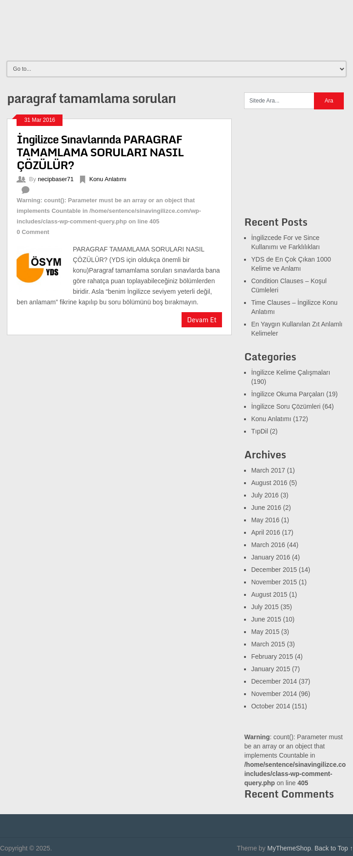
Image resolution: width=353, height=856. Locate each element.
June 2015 (266, 619)
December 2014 (274, 681)
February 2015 (272, 656)
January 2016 (270, 557)
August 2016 (269, 482)
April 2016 (265, 532)
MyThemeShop (289, 848)
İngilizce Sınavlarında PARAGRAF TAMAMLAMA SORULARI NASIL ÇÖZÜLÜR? (100, 152)
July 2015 (265, 607)
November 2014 (274, 693)
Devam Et (201, 319)
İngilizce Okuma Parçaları (288, 394)
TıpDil (259, 431)
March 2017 (268, 470)
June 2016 (266, 507)
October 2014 (270, 706)
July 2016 (265, 495)
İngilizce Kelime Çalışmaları (290, 372)
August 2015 (269, 594)
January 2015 (270, 669)
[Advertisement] (178, 30)
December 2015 (274, 569)
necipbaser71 (56, 179)
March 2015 (268, 644)
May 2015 (265, 631)
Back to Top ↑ (333, 848)
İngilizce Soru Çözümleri (285, 406)
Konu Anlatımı (107, 179)
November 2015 (274, 582)
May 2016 (265, 520)
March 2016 (268, 544)
